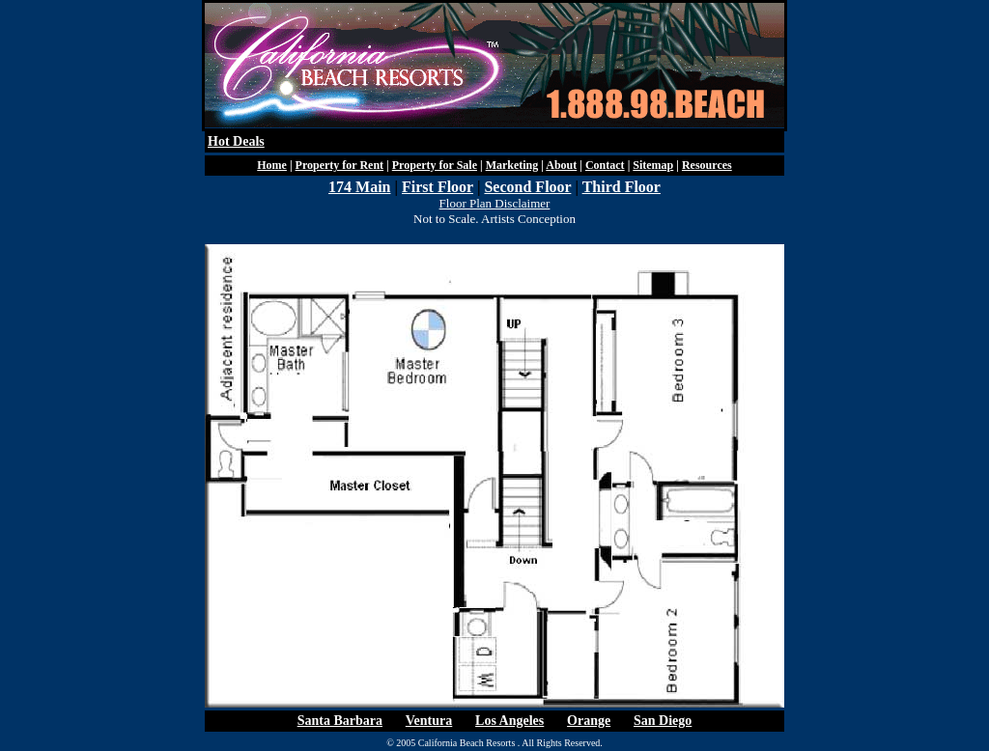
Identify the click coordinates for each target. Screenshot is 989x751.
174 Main (359, 187)
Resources (707, 165)
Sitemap (653, 165)
